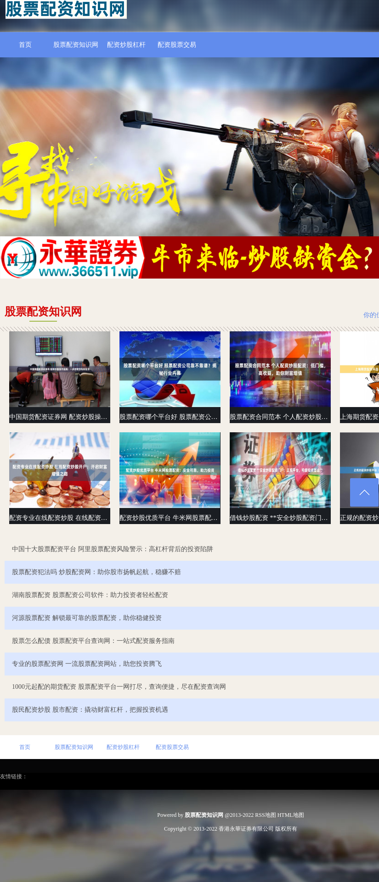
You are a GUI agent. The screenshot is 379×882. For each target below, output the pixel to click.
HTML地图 (290, 815)
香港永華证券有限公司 (246, 829)
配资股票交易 (177, 44)
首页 (25, 44)
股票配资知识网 (75, 44)
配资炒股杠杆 (126, 44)
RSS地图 (265, 815)
